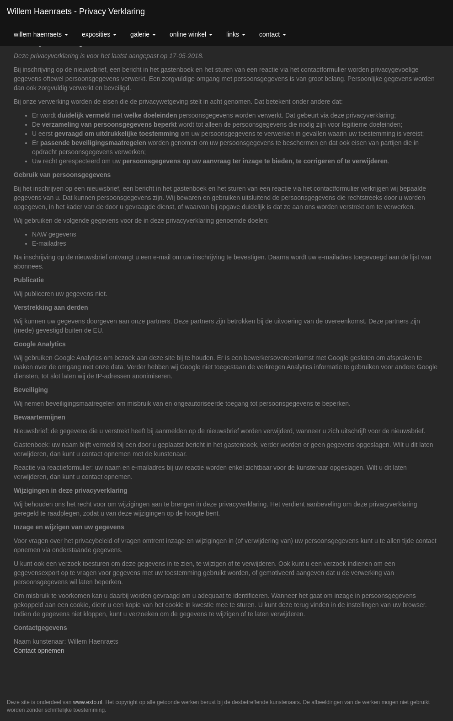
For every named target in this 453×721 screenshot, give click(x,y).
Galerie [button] (143, 34)
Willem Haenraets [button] (41, 34)
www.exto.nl (87, 702)
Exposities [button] (99, 34)
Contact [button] (272, 34)
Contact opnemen (39, 650)
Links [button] (235, 34)
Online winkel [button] (191, 34)
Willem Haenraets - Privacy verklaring (76, 11)
